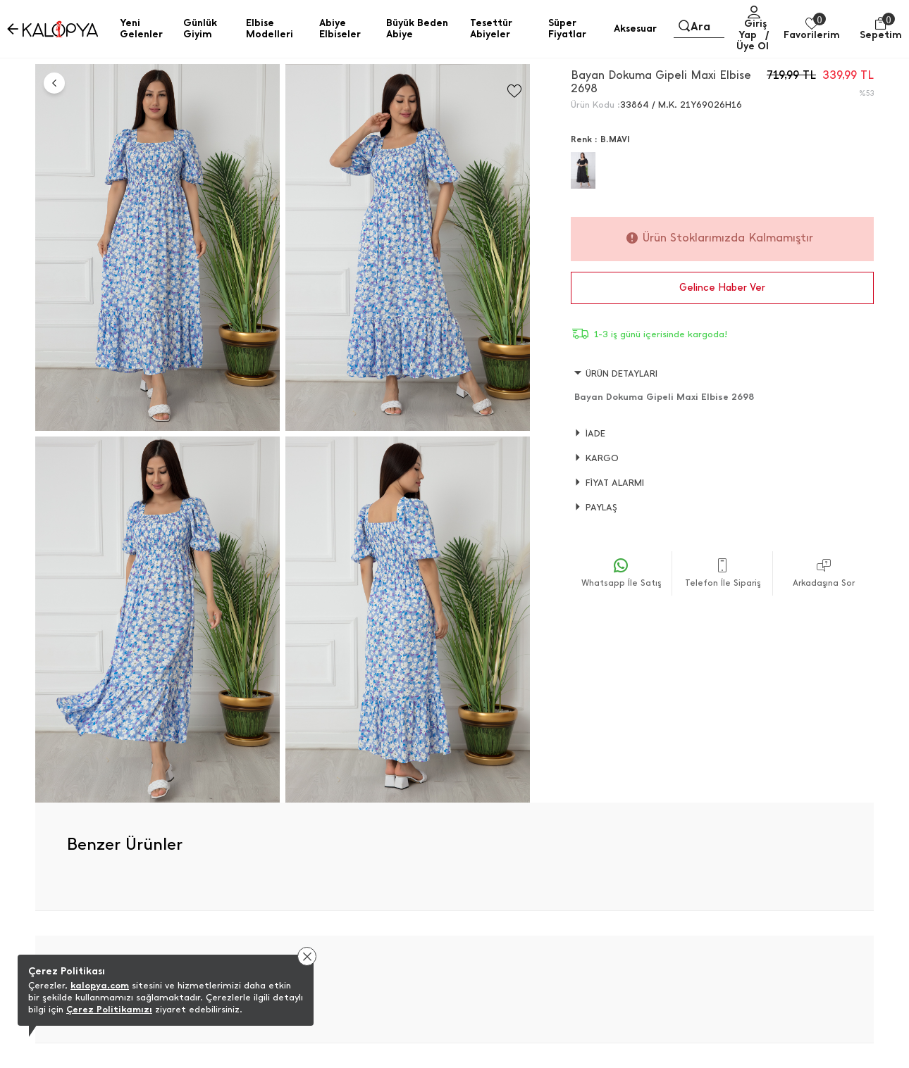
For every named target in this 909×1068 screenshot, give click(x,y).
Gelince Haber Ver (722, 288)
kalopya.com (99, 985)
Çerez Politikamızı (109, 1009)
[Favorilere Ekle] (514, 91)
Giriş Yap (752, 29)
